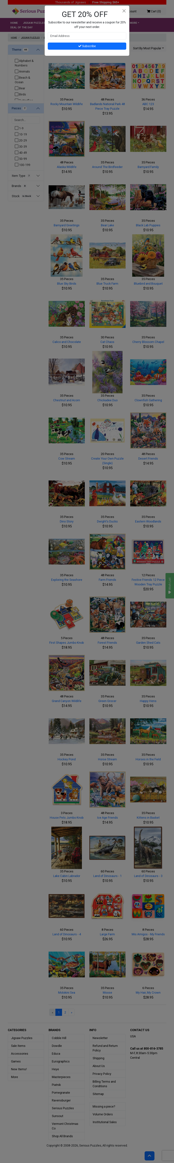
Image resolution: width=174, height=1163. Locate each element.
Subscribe (87, 46)
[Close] (124, 11)
